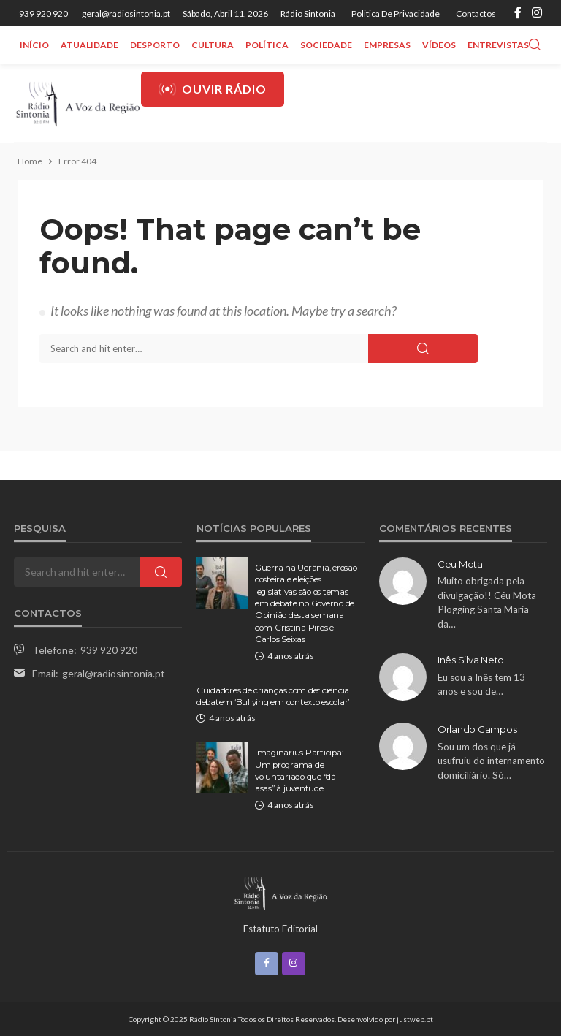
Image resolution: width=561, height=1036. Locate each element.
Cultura (212, 44)
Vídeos (439, 44)
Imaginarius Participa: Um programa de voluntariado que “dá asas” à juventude (299, 770)
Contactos (476, 13)
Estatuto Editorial (280, 928)
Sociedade (326, 44)
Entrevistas (498, 44)
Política (267, 44)
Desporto (155, 44)
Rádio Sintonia (307, 13)
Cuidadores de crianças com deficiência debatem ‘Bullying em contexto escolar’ (272, 696)
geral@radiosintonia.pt (113, 673)
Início (34, 44)
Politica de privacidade (395, 13)
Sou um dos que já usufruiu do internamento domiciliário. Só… (491, 761)
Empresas (387, 44)
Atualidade (89, 44)
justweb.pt (415, 1019)
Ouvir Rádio (213, 89)
